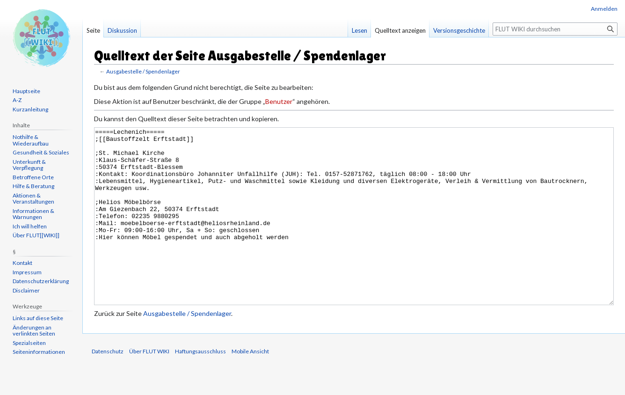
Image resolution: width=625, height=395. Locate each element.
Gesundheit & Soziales (41, 152)
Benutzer (278, 101)
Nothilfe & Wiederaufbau (31, 140)
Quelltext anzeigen (400, 30)
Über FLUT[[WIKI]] (36, 235)
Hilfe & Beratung (33, 186)
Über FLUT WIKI (149, 386)
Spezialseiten (29, 342)
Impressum (27, 272)
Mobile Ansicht (250, 386)
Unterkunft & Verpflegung (29, 165)
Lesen (359, 30)
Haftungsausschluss (200, 386)
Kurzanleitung (30, 109)
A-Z (17, 99)
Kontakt (22, 262)
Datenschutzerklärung (41, 281)
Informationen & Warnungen (33, 214)
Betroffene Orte (33, 177)
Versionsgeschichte (459, 30)
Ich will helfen (30, 226)
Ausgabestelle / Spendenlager (143, 71)
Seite (93, 30)
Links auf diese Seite (38, 318)
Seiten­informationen (39, 351)
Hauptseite (26, 91)
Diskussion (122, 30)
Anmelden (604, 8)
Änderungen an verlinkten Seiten (34, 330)
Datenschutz (108, 386)
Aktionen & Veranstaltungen (33, 198)
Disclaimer (26, 290)
